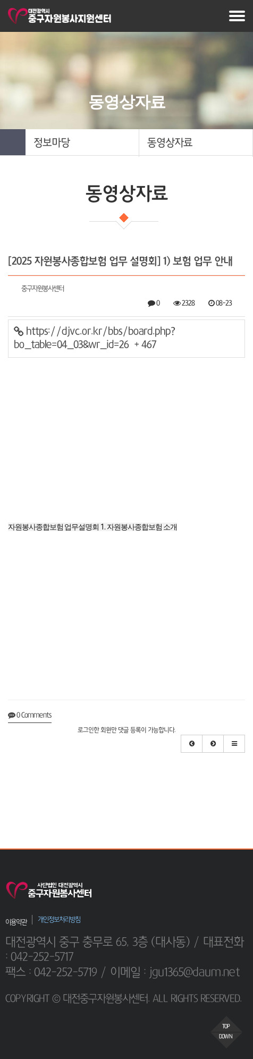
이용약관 (16, 922)
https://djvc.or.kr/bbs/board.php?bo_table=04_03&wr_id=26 (94, 338)
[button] (82, 143)
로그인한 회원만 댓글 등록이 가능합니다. (126, 730)
